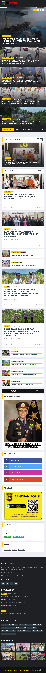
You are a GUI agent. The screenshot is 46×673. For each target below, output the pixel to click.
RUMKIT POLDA (16, 381)
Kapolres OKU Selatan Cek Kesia (23, 364)
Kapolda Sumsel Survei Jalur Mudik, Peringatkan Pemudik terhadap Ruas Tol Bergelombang (20, 102)
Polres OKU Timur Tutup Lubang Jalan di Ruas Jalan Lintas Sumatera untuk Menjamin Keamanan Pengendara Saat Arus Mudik (21, 62)
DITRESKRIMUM (7, 77)
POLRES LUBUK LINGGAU (9, 624)
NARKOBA (7, 549)
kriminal (7, 158)
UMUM (14, 549)
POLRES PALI (32, 628)
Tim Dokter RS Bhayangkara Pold (24, 384)
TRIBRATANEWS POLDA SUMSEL (17, 670)
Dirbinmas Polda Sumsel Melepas (24, 354)
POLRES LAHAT (37, 631)
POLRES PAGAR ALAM (8, 631)
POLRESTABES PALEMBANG (19, 252)
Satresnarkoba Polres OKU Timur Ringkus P (14, 607)
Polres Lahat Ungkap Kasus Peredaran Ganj (14, 596)
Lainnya (7, 229)
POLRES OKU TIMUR (8, 57)
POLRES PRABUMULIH (8, 634)
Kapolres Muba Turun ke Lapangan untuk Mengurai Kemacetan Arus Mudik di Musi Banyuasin (21, 122)
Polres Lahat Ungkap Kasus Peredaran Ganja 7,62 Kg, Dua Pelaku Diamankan (22, 163)
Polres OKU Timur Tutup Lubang (23, 265)
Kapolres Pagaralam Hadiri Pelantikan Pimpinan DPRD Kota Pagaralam (21, 234)
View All (39, 170)
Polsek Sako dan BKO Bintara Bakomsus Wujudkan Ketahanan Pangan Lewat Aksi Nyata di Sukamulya (21, 332)
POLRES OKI (23, 624)
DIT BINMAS (15, 351)
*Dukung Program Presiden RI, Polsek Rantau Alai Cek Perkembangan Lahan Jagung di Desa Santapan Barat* (21, 292)
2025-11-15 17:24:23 (18, 36)
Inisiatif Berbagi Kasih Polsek (22, 255)
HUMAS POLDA (7, 36)
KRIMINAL (21, 549)
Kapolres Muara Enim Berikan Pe (23, 374)
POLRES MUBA (6, 119)
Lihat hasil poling (18, 536)
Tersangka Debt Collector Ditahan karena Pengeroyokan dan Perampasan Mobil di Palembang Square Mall (22, 82)
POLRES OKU (6, 628)
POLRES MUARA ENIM (17, 371)
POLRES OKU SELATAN (17, 361)
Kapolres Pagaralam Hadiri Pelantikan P (14, 602)
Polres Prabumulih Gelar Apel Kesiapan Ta (14, 613)
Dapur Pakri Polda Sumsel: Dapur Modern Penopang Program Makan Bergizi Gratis (21, 41)
